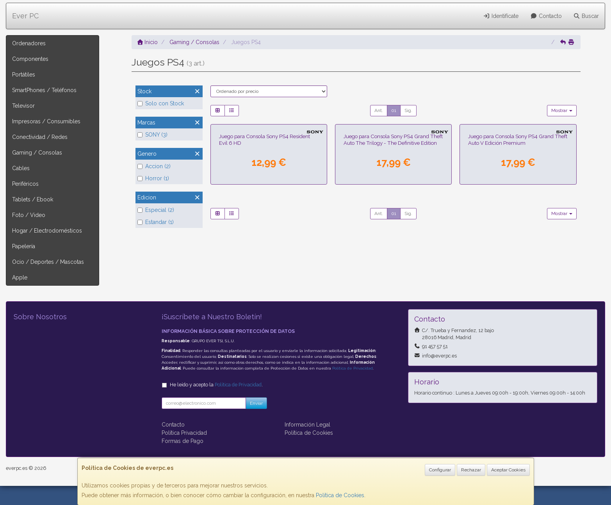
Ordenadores (29, 43)
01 (393, 110)
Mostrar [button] (561, 110)
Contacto (546, 16)
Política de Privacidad (352, 387)
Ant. (378, 110)
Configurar (440, 470)
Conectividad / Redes (40, 137)
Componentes (30, 59)
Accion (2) (154, 166)
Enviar (256, 422)
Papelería (23, 246)
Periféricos (25, 184)
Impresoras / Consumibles (46, 121)
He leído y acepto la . (216, 404)
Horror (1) (153, 178)
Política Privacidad (184, 452)
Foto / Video (28, 215)
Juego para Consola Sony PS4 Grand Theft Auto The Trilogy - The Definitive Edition (393, 230)
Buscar (586, 16)
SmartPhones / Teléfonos (44, 90)
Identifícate (501, 16)
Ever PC (25, 16)
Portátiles (23, 74)
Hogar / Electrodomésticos (47, 231)
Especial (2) (155, 210)
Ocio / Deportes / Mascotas (48, 262)
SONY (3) (152, 135)
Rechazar (471, 470)
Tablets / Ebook (32, 199)
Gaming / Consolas (37, 152)
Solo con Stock (160, 103)
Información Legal (307, 444)
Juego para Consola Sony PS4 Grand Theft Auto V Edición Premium (517, 230)
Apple (19, 277)
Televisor (23, 106)
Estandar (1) (155, 222)
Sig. (408, 110)
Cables (21, 168)
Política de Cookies (340, 495)
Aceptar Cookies (508, 470)
